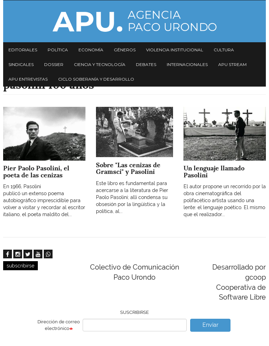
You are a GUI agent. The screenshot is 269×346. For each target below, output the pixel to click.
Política (58, 49)
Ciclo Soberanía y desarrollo (96, 79)
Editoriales (22, 49)
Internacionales (187, 64)
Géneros (125, 49)
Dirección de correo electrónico (58, 325)
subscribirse (20, 265)
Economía (90, 49)
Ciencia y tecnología (99, 64)
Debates (146, 64)
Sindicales (21, 64)
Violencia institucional (174, 49)
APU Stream (232, 64)
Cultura (224, 49)
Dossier (53, 64)
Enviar (210, 325)
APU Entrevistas (28, 79)
